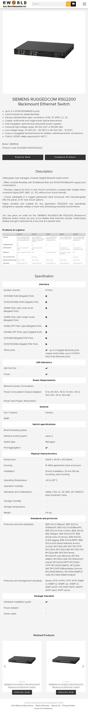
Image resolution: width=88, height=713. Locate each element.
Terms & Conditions (43, 709)
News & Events (42, 706)
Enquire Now (22, 157)
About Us (56, 706)
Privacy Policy (68, 706)
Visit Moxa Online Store (22, 706)
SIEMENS (13, 144)
